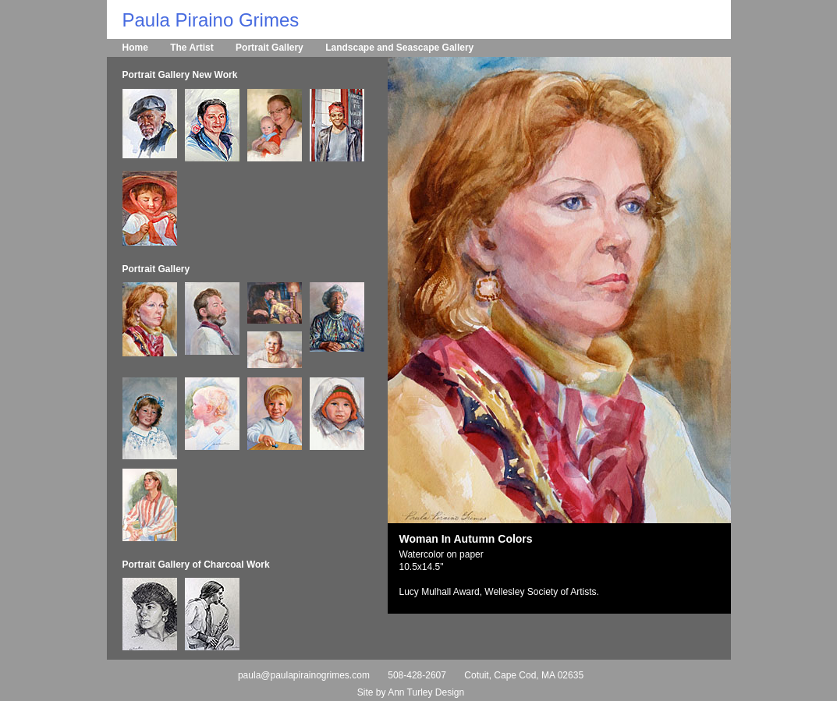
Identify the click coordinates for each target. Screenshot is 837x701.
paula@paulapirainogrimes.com (304, 675)
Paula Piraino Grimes (211, 19)
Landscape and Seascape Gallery (399, 47)
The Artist (192, 47)
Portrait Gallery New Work (180, 74)
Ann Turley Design (426, 692)
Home (135, 47)
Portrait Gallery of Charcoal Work (196, 564)
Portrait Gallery (269, 47)
